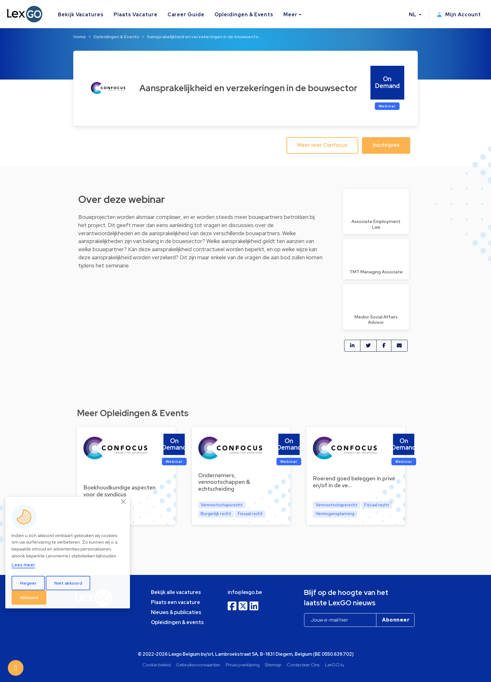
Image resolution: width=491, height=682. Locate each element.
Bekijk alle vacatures (176, 592)
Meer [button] (290, 14)
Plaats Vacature (135, 14)
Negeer (28, 583)
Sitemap (273, 665)
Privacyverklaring (243, 665)
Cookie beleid (156, 665)
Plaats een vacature (175, 602)
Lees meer (23, 565)
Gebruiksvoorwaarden (198, 665)
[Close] (123, 502)
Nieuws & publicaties (176, 612)
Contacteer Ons (303, 665)
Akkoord (29, 597)
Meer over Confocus (322, 145)
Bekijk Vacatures (81, 14)
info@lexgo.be (245, 592)
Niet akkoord (68, 583)
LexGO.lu (334, 665)
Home (79, 36)
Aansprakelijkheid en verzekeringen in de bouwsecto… (204, 36)
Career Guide (186, 14)
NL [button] (413, 14)
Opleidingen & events (177, 622)
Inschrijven (386, 145)
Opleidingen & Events (243, 14)
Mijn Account (459, 14)
